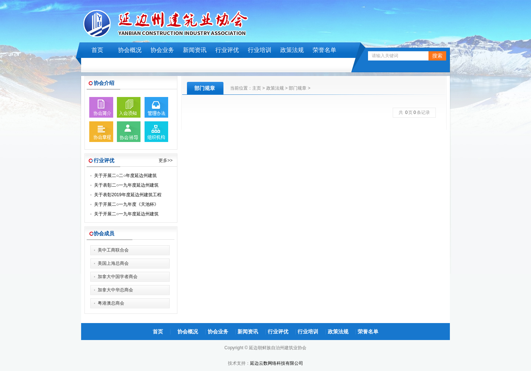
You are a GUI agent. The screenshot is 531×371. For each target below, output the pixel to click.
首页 (97, 50)
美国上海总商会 (113, 263)
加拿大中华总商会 (115, 289)
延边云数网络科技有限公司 (276, 363)
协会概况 (130, 50)
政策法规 (292, 50)
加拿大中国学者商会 (118, 276)
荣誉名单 (324, 50)
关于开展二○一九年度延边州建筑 (126, 213)
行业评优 (227, 50)
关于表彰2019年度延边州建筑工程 (128, 194)
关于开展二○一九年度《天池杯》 (126, 204)
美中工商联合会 (113, 250)
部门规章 (297, 88)
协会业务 (162, 50)
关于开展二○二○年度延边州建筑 (125, 175)
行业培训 (259, 50)
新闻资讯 (194, 50)
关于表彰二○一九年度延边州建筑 (126, 185)
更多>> (166, 160)
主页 (256, 88)
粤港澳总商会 (111, 303)
